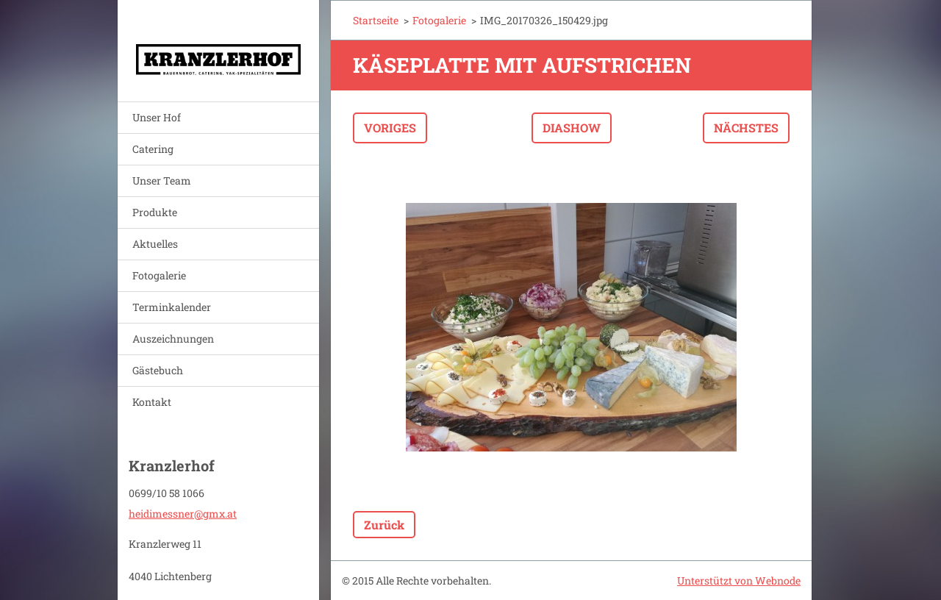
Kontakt (151, 402)
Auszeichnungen (173, 339)
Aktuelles (155, 244)
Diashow (572, 127)
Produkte (154, 212)
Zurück (384, 524)
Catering (152, 149)
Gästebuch (157, 370)
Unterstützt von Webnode (739, 581)
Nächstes (746, 127)
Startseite (375, 20)
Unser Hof (156, 117)
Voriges (390, 127)
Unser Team (161, 181)
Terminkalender (171, 307)
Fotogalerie (159, 275)
